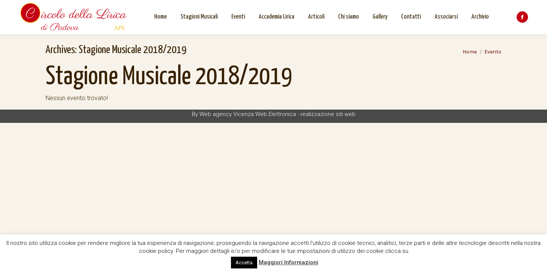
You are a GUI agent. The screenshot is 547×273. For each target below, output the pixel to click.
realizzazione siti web (328, 114)
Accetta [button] (244, 262)
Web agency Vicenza (226, 114)
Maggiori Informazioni (288, 262)
